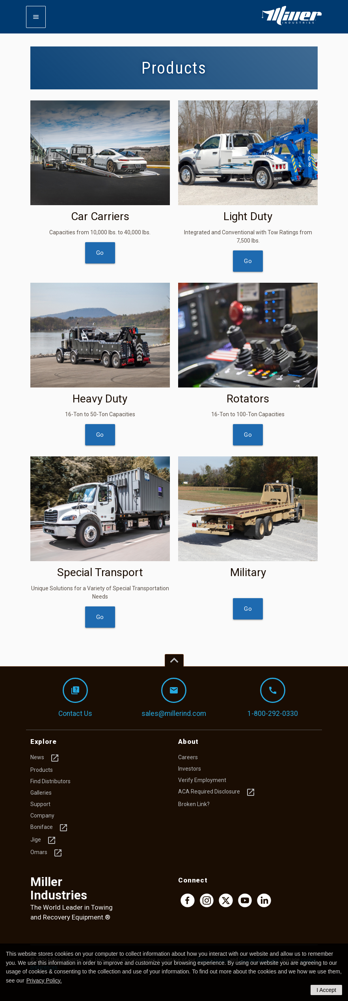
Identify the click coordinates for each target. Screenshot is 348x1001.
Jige (43, 840)
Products (41, 770)
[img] (100, 152)
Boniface (49, 827)
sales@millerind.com (173, 697)
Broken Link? (194, 804)
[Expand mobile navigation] (36, 17)
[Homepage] (291, 23)
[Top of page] (174, 660)
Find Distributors (50, 781)
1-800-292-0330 (273, 697)
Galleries (41, 793)
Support (40, 804)
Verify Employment (202, 780)
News (45, 758)
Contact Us (75, 697)
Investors (189, 769)
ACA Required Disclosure (216, 792)
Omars (46, 853)
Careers (188, 757)
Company (42, 815)
